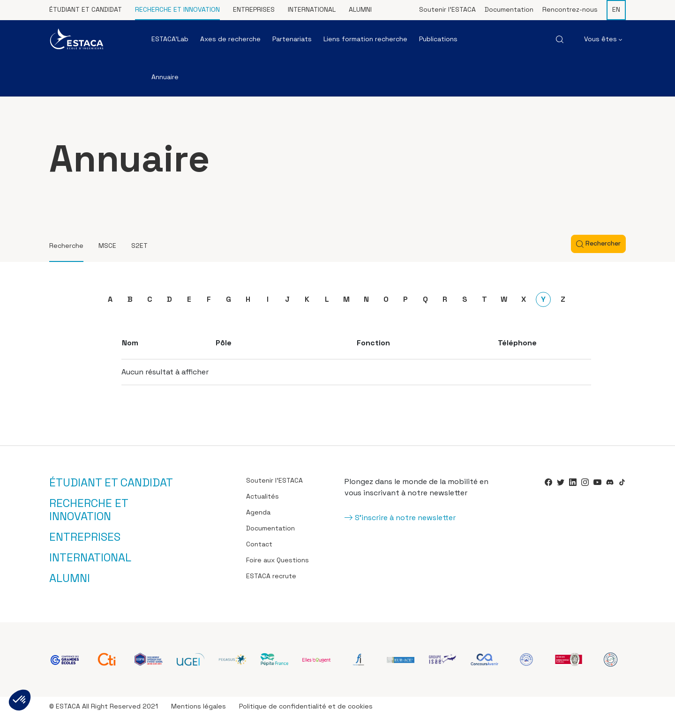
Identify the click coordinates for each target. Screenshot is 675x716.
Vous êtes (603, 39)
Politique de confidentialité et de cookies (306, 706)
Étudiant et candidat (85, 9)
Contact (259, 544)
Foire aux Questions (277, 560)
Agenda (258, 512)
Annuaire (165, 77)
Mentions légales (198, 706)
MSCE (107, 245)
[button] (19, 700)
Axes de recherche (230, 39)
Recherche (66, 245)
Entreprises (254, 9)
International (312, 9)
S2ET (139, 245)
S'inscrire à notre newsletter (405, 517)
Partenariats (292, 39)
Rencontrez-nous (570, 9)
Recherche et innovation (177, 9)
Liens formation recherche (365, 39)
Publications (438, 39)
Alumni (360, 9)
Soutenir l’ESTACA (447, 9)
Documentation (509, 9)
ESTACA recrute (271, 576)
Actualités (262, 496)
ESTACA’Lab (169, 39)
